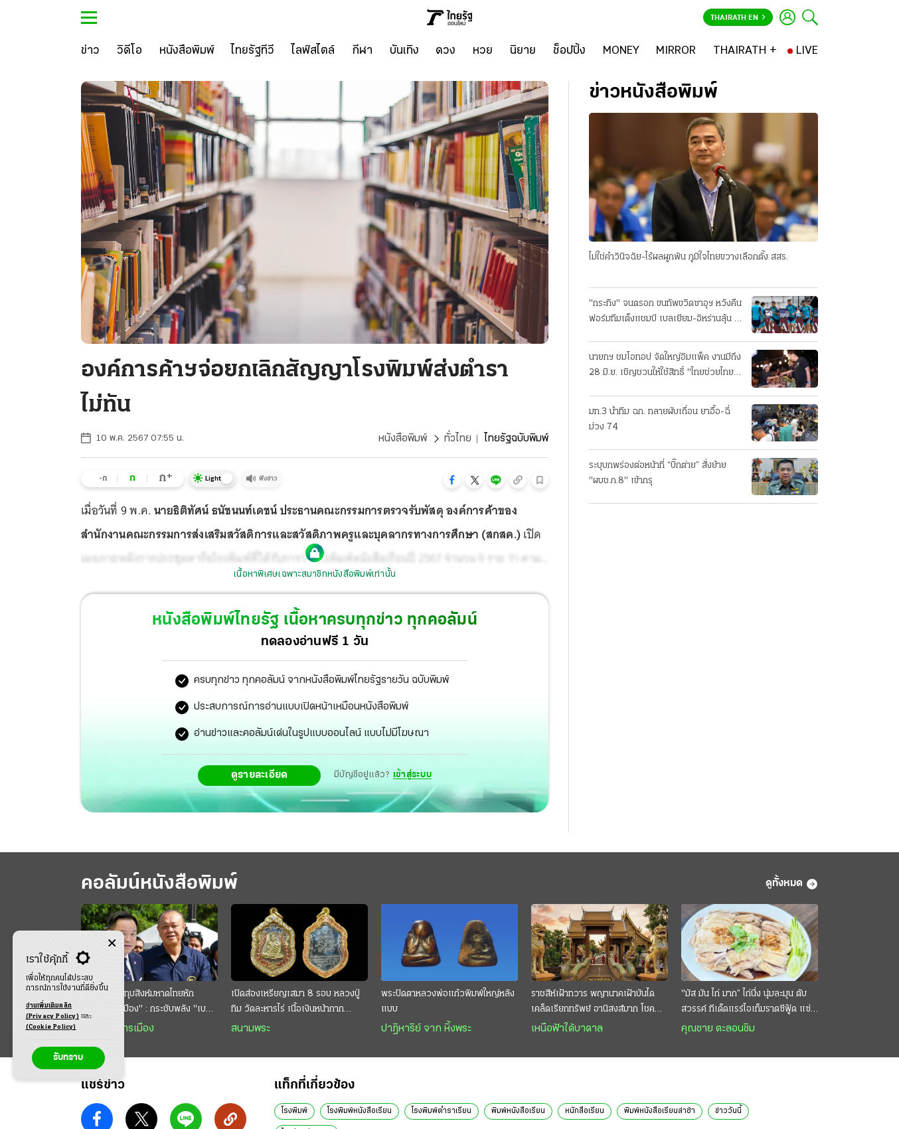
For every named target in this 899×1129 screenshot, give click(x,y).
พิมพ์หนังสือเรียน (518, 1111)
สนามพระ (250, 1028)
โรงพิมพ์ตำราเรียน (441, 1111)
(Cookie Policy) (51, 1027)
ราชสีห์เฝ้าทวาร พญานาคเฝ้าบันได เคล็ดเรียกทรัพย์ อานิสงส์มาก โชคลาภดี (593, 1003)
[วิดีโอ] (129, 51)
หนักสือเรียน (584, 1111)
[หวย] (483, 51)
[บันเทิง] (404, 51)
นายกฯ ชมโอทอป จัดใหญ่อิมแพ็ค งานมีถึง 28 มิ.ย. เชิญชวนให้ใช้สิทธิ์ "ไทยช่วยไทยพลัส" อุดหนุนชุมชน (665, 366)
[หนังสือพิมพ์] (186, 51)
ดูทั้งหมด (792, 884)
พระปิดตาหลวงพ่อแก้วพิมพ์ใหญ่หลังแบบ (448, 1001)
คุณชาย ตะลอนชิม (718, 1028)
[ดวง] (445, 51)
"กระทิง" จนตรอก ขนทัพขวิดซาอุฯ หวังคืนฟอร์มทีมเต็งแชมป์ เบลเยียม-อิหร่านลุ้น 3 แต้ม (665, 313)
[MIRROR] (676, 51)
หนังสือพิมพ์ (402, 438)
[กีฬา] (362, 51)
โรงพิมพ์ (294, 1111)
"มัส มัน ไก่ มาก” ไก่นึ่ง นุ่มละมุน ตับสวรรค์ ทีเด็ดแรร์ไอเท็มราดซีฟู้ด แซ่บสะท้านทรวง (748, 1003)
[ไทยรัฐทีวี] (252, 51)
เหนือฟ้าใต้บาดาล (567, 1028)
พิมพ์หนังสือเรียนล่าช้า (659, 1111)
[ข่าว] (90, 51)
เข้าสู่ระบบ (412, 775)
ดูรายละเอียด (259, 775)
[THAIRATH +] (745, 51)
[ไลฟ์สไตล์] (313, 51)
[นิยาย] (523, 51)
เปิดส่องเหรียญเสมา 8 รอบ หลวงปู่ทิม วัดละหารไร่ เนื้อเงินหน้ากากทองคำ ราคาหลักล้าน (295, 1003)
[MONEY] (621, 51)
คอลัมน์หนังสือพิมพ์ (159, 883)
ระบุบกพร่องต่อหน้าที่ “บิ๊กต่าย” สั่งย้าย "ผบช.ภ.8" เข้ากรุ (657, 473)
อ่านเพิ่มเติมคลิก (52, 1012)
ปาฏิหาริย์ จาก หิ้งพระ (426, 1028)
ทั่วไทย (457, 438)
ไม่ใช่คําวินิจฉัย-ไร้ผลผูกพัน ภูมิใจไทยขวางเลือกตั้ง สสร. (688, 257)
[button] (452, 480)
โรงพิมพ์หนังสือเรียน (359, 1111)
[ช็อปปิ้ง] (569, 51)
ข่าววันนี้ (728, 1111)
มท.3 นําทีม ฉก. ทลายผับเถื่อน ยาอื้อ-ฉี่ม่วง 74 (659, 419)
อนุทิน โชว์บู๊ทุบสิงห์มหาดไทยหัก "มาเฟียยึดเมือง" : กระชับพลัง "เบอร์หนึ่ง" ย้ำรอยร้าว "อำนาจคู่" (148, 1003)
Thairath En (738, 18)
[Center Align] (112, 943)
